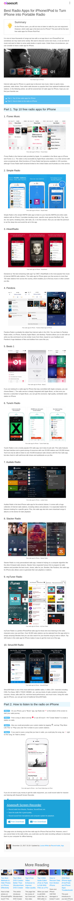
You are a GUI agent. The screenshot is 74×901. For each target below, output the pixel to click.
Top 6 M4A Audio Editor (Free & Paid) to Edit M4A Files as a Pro (42, 883)
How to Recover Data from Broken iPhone (55, 881)
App (62, 845)
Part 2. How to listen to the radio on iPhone (22, 101)
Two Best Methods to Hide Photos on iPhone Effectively (6, 883)
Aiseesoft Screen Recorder (24, 805)
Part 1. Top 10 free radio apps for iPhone (21, 98)
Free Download (17, 822)
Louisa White (44, 845)
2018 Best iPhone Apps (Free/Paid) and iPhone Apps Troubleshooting (67, 884)
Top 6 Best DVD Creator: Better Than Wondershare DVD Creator (18, 883)
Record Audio (55, 845)
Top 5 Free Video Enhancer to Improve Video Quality (30, 883)
